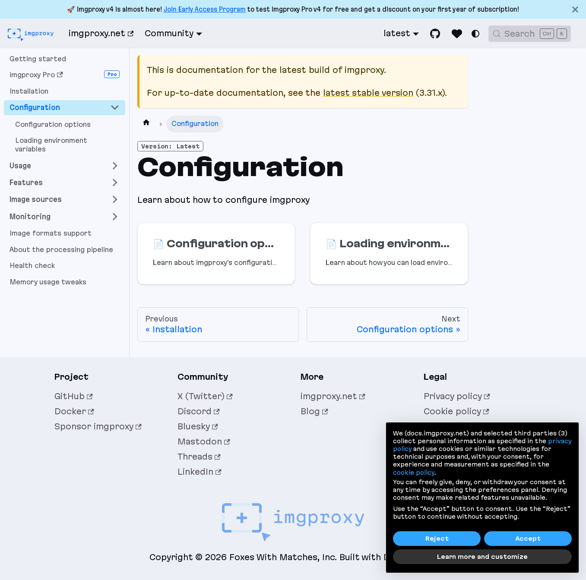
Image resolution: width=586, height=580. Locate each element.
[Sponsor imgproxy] (457, 33)
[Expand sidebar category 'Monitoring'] (115, 216)
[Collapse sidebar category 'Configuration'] (115, 107)
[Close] (575, 9)
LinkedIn (199, 471)
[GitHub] (435, 33)
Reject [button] (437, 538)
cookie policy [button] (413, 472)
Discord (198, 411)
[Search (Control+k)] (529, 33)
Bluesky (197, 426)
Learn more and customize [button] (482, 556)
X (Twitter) (205, 396)
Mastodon (203, 441)
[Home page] (146, 124)
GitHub (73, 396)
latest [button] (396, 33)
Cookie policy (456, 411)
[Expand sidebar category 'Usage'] (115, 165)
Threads (199, 456)
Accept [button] (528, 538)
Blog (314, 411)
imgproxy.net (101, 33)
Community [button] (169, 33)
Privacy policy (457, 396)
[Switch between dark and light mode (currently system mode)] (475, 33)
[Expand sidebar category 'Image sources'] (115, 199)
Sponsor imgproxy (98, 426)
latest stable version (368, 93)
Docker (74, 411)
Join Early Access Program (205, 9)
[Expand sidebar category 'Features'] (115, 182)
